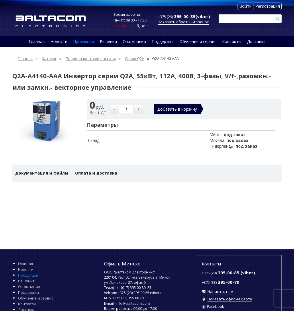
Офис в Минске (122, 263)
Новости (58, 41)
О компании (134, 41)
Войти (245, 6)
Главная (37, 41)
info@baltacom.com (132, 303)
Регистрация (267, 6)
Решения (108, 41)
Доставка (256, 41)
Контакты (231, 41)
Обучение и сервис (197, 41)
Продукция (83, 41)
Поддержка (163, 41)
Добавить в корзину (177, 109)
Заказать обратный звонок (183, 21)
